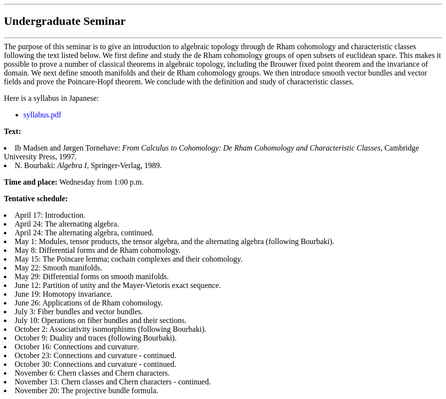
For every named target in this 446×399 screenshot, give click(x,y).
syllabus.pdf (42, 115)
